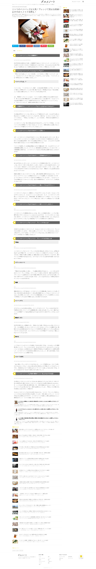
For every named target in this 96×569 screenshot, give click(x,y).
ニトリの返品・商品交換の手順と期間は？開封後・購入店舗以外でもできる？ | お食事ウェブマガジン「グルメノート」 (36, 418)
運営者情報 (70, 556)
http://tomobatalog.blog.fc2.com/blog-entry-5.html (24, 378)
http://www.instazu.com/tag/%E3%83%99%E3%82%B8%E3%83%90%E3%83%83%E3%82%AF (30, 268)
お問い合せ (61, 558)
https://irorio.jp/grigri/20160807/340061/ (22, 322)
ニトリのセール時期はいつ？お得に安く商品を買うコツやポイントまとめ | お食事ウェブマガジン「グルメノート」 (36, 402)
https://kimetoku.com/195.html (21, 160)
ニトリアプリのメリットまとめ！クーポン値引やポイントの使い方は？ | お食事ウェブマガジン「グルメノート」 (36, 409)
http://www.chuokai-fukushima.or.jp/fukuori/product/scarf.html (26, 361)
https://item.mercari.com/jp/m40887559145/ (23, 60)
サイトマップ (70, 558)
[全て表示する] (19, 50)
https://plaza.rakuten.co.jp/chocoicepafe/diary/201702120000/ (26, 189)
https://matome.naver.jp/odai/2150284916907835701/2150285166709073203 (27, 210)
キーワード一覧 (61, 556)
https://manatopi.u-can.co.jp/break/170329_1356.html (25, 305)
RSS (60, 559)
